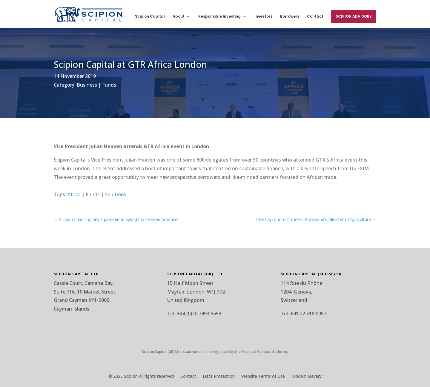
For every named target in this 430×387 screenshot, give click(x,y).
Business (87, 85)
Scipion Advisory (354, 16)
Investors (263, 16)
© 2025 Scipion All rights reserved (141, 376)
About (179, 16)
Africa (74, 194)
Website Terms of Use (263, 376)
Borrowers (289, 16)
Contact (315, 16)
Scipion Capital (150, 16)
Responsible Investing (219, 16)
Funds (109, 85)
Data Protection (219, 376)
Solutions (115, 194)
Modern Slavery (306, 376)
